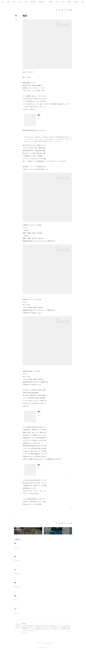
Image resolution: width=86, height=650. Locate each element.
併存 (15, 543)
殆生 (15, 556)
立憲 (15, 595)
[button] (10, 2)
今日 (15, 569)
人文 (15, 609)
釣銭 (15, 582)
